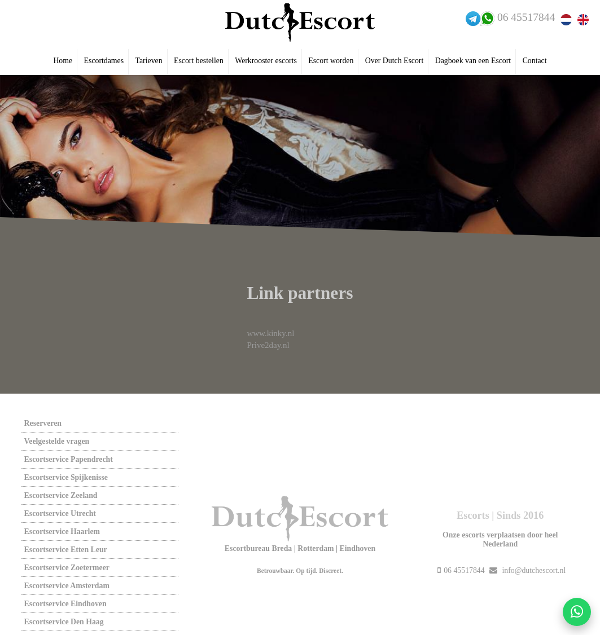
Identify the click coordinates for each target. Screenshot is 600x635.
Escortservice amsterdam (67, 585)
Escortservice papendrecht (68, 459)
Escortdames (104, 60)
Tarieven (149, 60)
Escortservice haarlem (62, 531)
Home (62, 60)
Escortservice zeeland (61, 495)
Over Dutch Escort (394, 60)
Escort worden (330, 60)
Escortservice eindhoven (65, 603)
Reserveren (43, 423)
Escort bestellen (199, 60)
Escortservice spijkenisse (66, 477)
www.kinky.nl (270, 333)
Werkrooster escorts (266, 60)
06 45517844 (526, 17)
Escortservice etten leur (65, 549)
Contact (535, 60)
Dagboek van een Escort (473, 60)
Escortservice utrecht (60, 513)
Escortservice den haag (64, 622)
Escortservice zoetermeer (67, 567)
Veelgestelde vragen (57, 441)
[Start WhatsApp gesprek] (577, 612)
